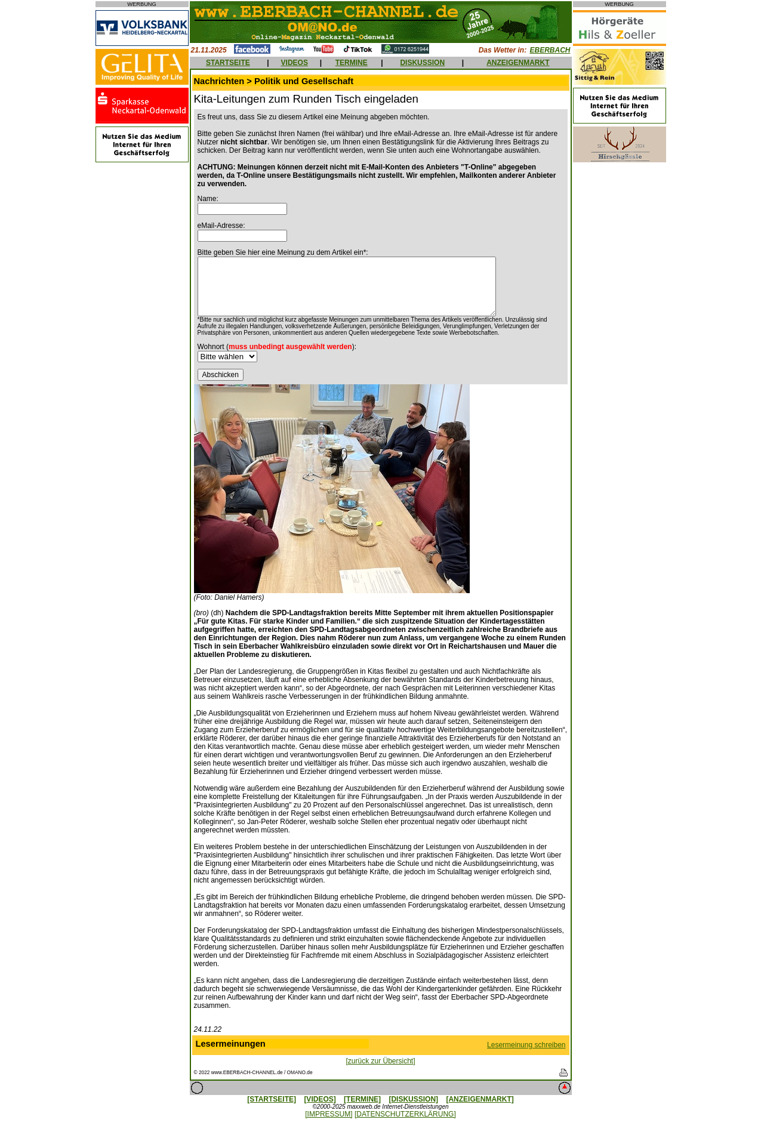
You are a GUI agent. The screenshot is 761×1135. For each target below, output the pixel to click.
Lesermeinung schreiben (526, 1045)
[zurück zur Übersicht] (380, 1061)
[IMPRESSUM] (328, 1114)
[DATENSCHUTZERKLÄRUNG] (405, 1114)
